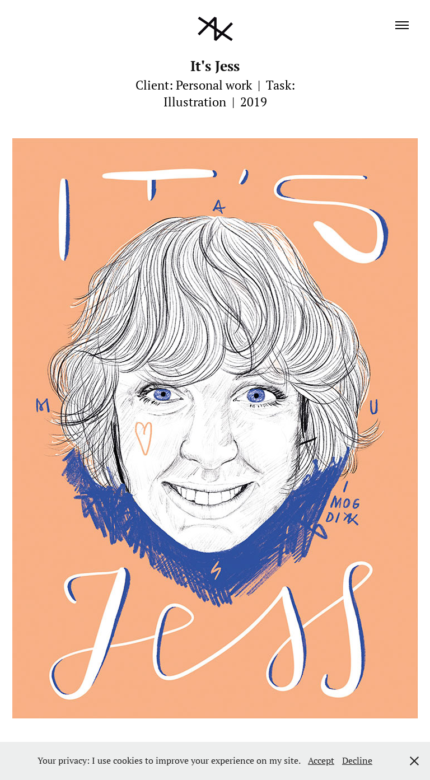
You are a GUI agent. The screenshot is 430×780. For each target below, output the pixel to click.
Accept (321, 760)
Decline (357, 760)
